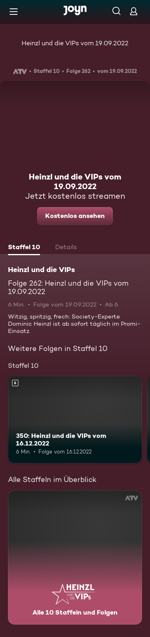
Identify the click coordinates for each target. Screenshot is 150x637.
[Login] (133, 11)
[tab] (24, 248)
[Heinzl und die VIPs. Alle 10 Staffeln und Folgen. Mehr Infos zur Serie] (75, 557)
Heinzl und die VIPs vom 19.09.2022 (75, 43)
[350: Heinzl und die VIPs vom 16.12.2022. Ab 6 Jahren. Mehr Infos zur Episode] (75, 419)
